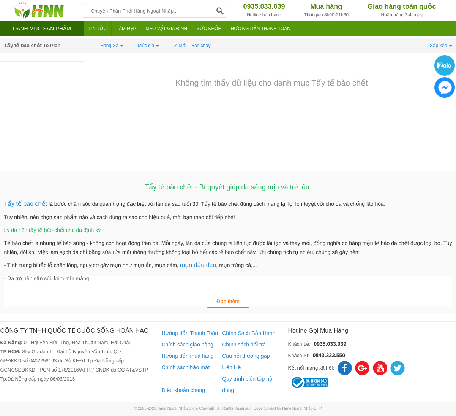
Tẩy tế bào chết (26, 204)
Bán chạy (201, 45)
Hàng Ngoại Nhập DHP (302, 408)
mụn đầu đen (198, 265)
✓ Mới (180, 45)
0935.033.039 (330, 344)
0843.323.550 (328, 355)
